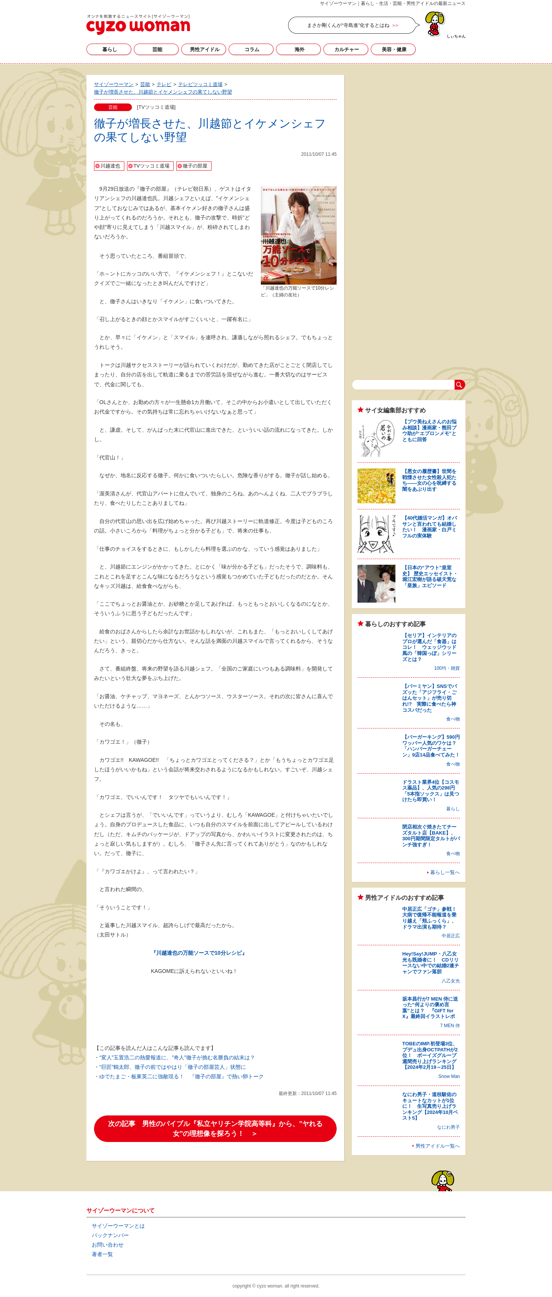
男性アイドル (205, 49)
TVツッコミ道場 (151, 166)
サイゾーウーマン (138, 24)
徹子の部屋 (195, 166)
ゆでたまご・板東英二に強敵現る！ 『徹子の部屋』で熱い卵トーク (181, 1076)
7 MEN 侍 (450, 1025)
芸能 (157, 49)
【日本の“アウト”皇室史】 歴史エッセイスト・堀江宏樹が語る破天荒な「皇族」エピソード (430, 576)
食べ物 (453, 719)
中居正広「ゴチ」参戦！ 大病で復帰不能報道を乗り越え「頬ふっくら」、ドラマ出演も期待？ (431, 918)
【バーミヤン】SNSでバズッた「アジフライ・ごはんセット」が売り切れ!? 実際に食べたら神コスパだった (429, 698)
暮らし (109, 49)
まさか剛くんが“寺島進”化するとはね (348, 25)
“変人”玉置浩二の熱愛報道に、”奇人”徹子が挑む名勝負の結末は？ (177, 1057)
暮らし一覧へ (445, 872)
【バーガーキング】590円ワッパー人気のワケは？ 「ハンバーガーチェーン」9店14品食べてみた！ (431, 746)
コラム (252, 49)
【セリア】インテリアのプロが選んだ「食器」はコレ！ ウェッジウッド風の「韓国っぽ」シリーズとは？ (429, 647)
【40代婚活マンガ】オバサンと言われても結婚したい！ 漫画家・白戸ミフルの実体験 (429, 527)
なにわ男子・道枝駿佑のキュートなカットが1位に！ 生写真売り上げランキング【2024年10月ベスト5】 (430, 1106)
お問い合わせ (108, 1245)
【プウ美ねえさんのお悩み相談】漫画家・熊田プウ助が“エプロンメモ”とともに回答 (429, 430)
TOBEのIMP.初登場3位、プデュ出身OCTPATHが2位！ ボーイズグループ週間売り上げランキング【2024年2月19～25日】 (430, 1055)
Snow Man (449, 1076)
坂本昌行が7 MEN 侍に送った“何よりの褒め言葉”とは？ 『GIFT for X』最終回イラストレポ (430, 1008)
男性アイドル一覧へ (438, 1146)
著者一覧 (102, 1254)
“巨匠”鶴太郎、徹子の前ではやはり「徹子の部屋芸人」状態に (172, 1067)
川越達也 (110, 166)
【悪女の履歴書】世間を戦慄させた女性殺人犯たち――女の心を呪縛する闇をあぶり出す (429, 480)
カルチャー (346, 49)
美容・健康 (394, 49)
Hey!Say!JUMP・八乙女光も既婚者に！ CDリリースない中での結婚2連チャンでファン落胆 (430, 962)
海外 (299, 49)
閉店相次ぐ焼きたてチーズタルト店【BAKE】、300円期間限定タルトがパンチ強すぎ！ (431, 835)
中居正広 (451, 935)
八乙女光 (451, 981)
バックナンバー (110, 1235)
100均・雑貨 (447, 668)
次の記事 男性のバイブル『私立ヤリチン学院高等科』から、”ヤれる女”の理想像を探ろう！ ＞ (215, 1128)
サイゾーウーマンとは (118, 1226)
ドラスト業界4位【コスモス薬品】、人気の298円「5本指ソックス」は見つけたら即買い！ (430, 791)
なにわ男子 (448, 1127)
